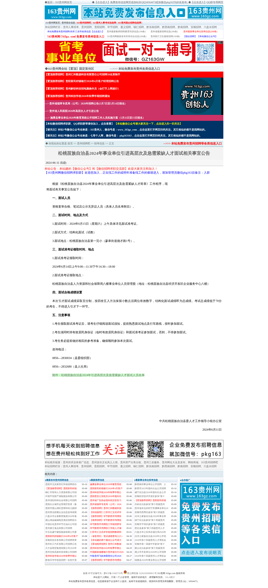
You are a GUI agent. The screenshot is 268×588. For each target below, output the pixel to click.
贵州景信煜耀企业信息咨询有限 (61, 512)
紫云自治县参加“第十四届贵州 (150, 548)
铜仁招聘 (138, 27)
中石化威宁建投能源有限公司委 (61, 532)
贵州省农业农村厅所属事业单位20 (151, 508)
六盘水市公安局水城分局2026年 (150, 532)
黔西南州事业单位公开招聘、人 (150, 484)
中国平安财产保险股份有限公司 (61, 496)
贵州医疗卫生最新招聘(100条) (165, 36)
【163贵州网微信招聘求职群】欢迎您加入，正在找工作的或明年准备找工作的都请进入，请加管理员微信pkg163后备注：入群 (127, 172)
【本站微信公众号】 (207, 36)
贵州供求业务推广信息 (76, 462)
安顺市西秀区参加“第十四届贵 (150, 512)
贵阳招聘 (99, 27)
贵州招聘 (86, 27)
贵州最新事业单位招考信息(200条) (200, 31)
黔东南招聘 (152, 27)
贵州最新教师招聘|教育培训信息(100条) (126, 31)
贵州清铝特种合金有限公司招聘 (61, 500)
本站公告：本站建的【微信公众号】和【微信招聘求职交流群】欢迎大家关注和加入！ (101, 168)
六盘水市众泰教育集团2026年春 (61, 516)
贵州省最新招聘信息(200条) (164, 31)
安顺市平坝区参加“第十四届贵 (150, 524)
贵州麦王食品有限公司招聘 (58, 528)
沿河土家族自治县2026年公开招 (150, 536)
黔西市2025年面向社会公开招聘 (150, 488)
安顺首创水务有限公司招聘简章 (61, 540)
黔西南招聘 (168, 27)
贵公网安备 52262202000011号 (142, 573)
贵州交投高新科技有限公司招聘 (61, 552)
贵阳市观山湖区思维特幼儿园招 (61, 508)
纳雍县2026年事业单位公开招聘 (150, 560)
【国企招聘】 (190, 36)
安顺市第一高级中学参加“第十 (150, 544)
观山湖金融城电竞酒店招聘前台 (61, 520)
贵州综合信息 (68, 22)
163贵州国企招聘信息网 (129, 22)
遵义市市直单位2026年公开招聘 (150, 552)
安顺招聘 (196, 27)
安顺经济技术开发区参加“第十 (150, 496)
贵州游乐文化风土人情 (105, 462)
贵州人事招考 (71, 27)
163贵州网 (61, 11)
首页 (70, 143)
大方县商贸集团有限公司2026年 (61, 548)
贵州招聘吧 (83, 143)
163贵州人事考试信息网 (104, 22)
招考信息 (99, 143)
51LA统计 (170, 577)
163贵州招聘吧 (83, 22)
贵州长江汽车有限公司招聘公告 (61, 544)
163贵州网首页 (52, 22)
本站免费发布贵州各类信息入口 (139, 68)
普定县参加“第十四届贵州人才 (150, 528)
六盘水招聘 (210, 27)
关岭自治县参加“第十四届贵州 (150, 504)
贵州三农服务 (151, 462)
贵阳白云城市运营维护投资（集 (61, 504)
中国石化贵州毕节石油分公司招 (61, 524)
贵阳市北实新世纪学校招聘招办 (61, 484)
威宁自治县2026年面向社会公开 (150, 492)
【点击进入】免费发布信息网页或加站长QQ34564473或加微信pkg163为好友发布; (141, 2)
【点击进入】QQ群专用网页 (207, 2)
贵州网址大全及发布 (173, 462)
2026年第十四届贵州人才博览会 (150, 540)
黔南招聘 (183, 27)
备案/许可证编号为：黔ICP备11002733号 (103, 573)
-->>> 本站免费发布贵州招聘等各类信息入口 (192, 143)
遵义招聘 (125, 27)
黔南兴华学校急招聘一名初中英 (61, 560)
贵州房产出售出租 (130, 462)
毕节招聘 (112, 27)
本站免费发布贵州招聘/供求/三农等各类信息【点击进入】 (75, 31)
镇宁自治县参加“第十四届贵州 (150, 520)
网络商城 (193, 462)
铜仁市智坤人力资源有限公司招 (61, 492)
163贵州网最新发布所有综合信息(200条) (126, 36)
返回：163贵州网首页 (59, 2)
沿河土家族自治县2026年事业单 (150, 516)
